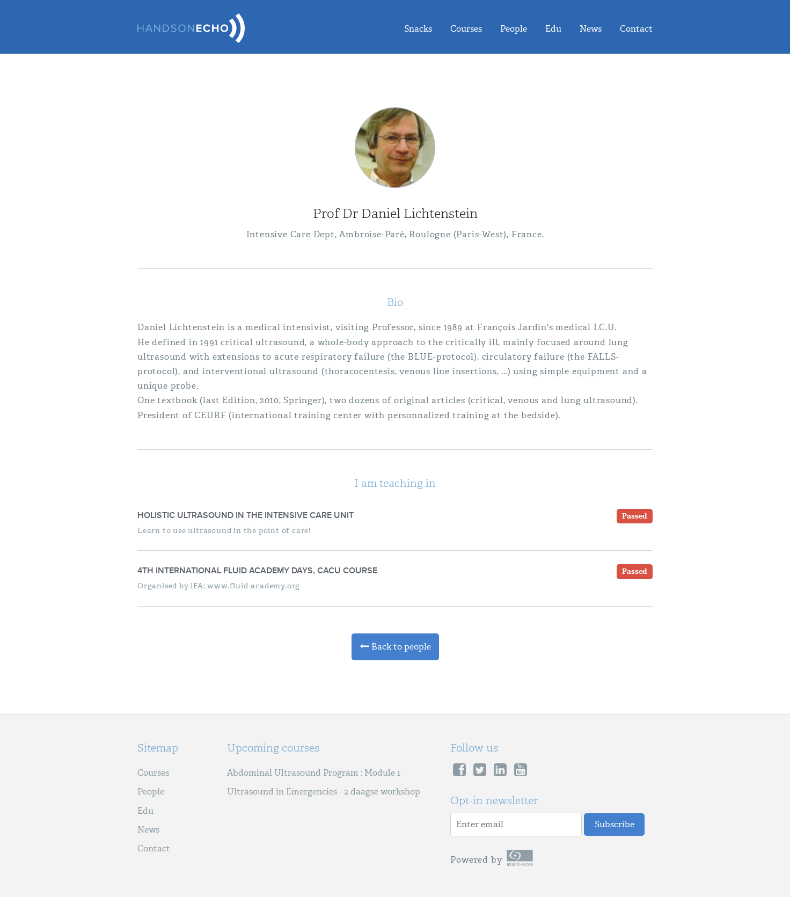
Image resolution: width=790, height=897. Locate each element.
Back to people (395, 647)
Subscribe (614, 824)
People (513, 28)
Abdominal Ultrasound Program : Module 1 (313, 772)
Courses (466, 28)
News (591, 28)
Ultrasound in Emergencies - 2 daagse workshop (323, 791)
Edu (553, 28)
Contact (636, 28)
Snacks (418, 28)
